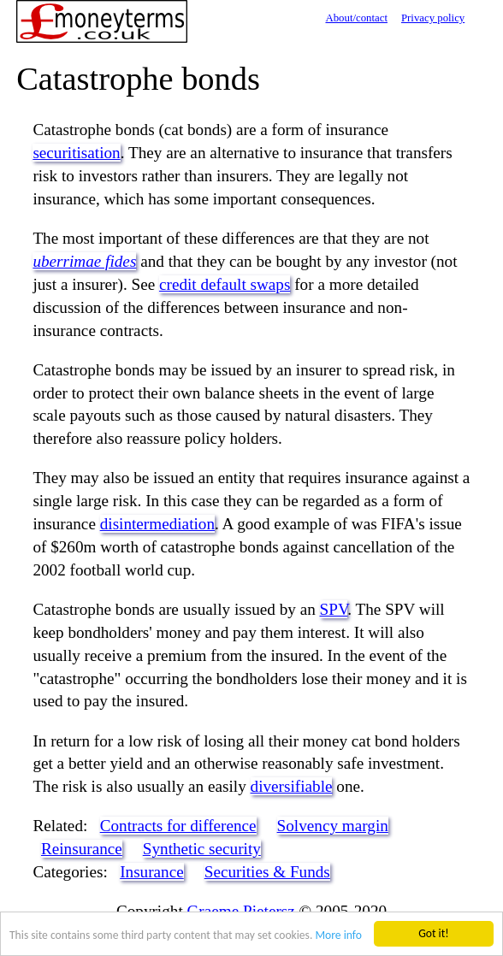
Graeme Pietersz (241, 911)
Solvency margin (332, 826)
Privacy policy (433, 18)
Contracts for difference (178, 826)
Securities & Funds (267, 872)
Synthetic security (202, 849)
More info (338, 936)
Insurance (152, 872)
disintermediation (157, 524)
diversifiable (292, 786)
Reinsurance (81, 849)
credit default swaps (224, 284)
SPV (334, 609)
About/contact (356, 18)
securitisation (76, 153)
